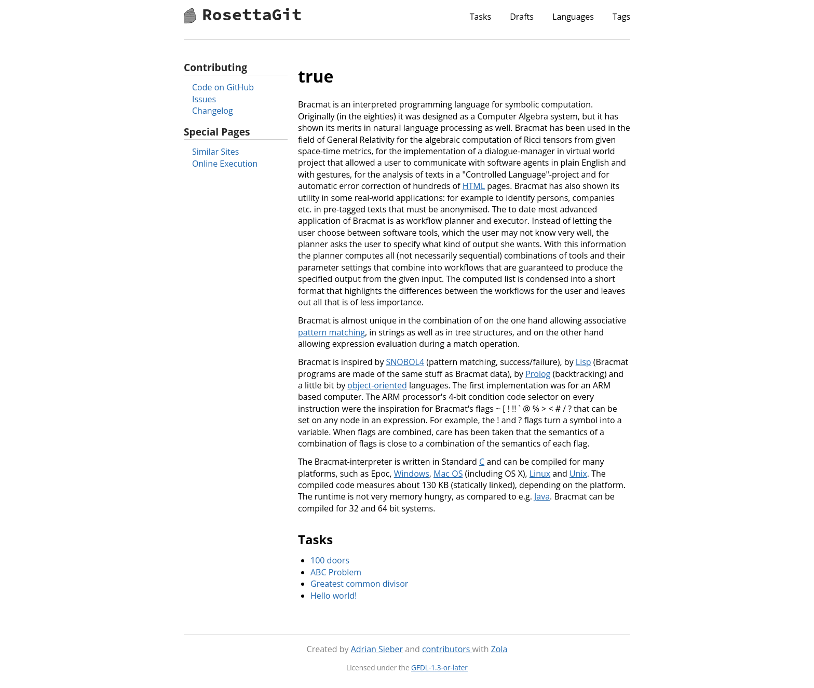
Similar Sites (215, 151)
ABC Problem (335, 572)
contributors (447, 649)
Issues (204, 99)
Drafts (522, 16)
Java (542, 496)
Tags (621, 16)
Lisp (583, 362)
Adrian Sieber (377, 649)
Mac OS (448, 473)
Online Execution (224, 163)
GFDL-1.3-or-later (439, 667)
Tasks (480, 16)
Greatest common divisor (359, 583)
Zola (499, 649)
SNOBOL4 (405, 362)
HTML (474, 186)
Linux (540, 473)
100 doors (329, 560)
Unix (578, 473)
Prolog (537, 374)
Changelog (212, 110)
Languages (573, 16)
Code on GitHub (223, 87)
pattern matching (331, 332)
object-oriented (376, 385)
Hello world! (333, 595)
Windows (411, 473)
